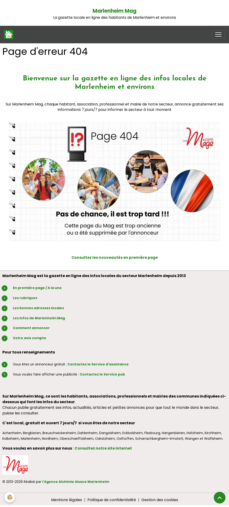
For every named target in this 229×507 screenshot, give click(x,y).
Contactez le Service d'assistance (98, 364)
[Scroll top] (219, 497)
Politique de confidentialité (111, 500)
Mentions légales (66, 500)
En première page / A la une (37, 287)
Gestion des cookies (159, 500)
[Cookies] (10, 497)
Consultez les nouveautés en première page (114, 257)
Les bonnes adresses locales (38, 308)
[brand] (9, 34)
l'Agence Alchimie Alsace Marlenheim (75, 481)
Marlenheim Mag (114, 11)
